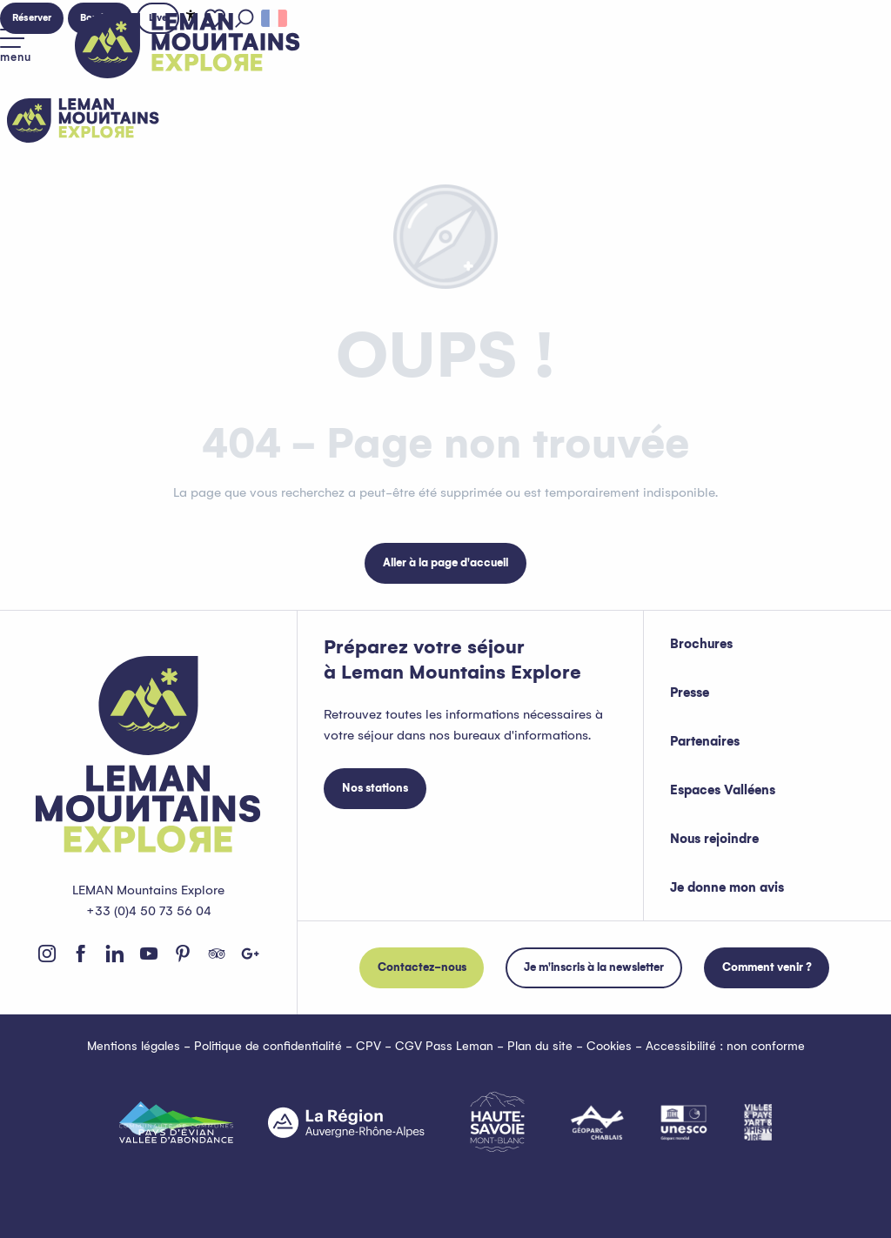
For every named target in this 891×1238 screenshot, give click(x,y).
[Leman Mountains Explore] (83, 120)
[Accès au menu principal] (15, 46)
